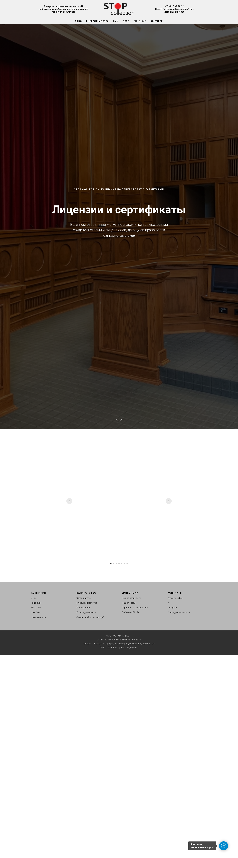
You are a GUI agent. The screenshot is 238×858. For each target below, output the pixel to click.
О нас (78, 21)
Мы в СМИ (36, 607)
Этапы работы (83, 598)
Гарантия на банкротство (135, 607)
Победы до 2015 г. (131, 612)
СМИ (115, 21)
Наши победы (129, 603)
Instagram (172, 607)
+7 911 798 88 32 (174, 6)
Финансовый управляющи (89, 617)
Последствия (83, 607)
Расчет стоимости (131, 598)
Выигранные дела (97, 21)
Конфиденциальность (179, 612)
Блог (126, 21)
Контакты (157, 21)
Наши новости (38, 617)
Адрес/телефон (175, 598)
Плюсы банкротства (86, 603)
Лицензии (139, 21)
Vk (169, 603)
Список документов (86, 612)
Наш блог (36, 612)
